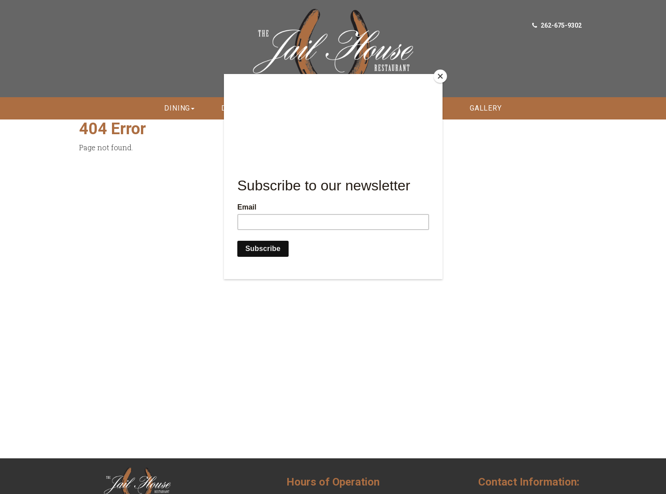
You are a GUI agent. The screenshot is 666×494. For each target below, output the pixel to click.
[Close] (440, 76)
